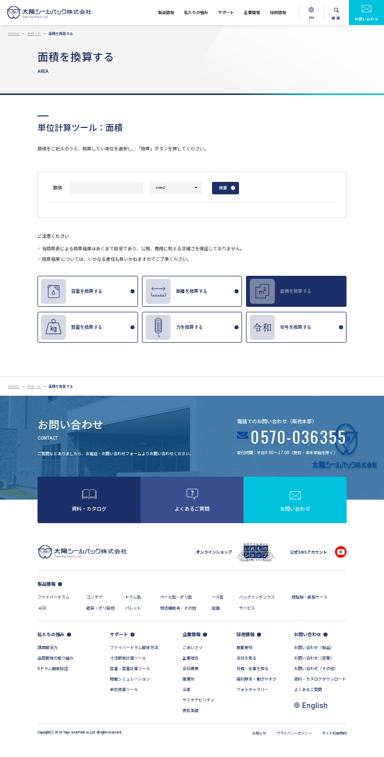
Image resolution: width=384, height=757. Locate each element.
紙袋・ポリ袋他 (100, 608)
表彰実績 (190, 710)
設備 (216, 608)
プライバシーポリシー (294, 733)
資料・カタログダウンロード (320, 679)
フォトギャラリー (252, 689)
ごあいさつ (192, 647)
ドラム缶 (133, 597)
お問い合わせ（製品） (314, 647)
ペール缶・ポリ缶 (176, 597)
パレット (133, 608)
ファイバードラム (54, 597)
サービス (247, 608)
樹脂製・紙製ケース (310, 597)
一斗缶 (218, 597)
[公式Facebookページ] (326, 552)
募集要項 (244, 647)
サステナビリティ (198, 700)
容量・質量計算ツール (130, 668)
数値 (57, 187)
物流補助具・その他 (178, 608)
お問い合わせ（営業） (314, 658)
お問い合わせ (366, 18)
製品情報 (47, 584)
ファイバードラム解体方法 (134, 647)
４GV (42, 608)
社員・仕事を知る (252, 668)
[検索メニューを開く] (336, 12)
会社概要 (190, 668)
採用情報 (245, 634)
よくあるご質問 (308, 689)
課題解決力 (48, 647)
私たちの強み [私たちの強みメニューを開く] (196, 12)
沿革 (186, 689)
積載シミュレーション (130, 679)
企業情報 (191, 634)
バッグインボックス (257, 597)
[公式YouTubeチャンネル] (340, 552)
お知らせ (259, 733)
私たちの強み (51, 634)
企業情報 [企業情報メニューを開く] (252, 12)
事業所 (188, 679)
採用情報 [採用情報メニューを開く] (278, 12)
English (315, 705)
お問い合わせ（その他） (316, 668)
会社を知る (246, 658)
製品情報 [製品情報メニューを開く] (166, 12)
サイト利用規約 (334, 733)
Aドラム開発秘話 (53, 668)
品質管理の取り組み (56, 658)
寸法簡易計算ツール (128, 658)
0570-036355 (298, 438)
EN (311, 20)
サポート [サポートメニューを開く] (226, 12)
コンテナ (94, 597)
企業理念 (190, 658)
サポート (119, 634)
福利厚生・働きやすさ (256, 679)
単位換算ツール (124, 689)
